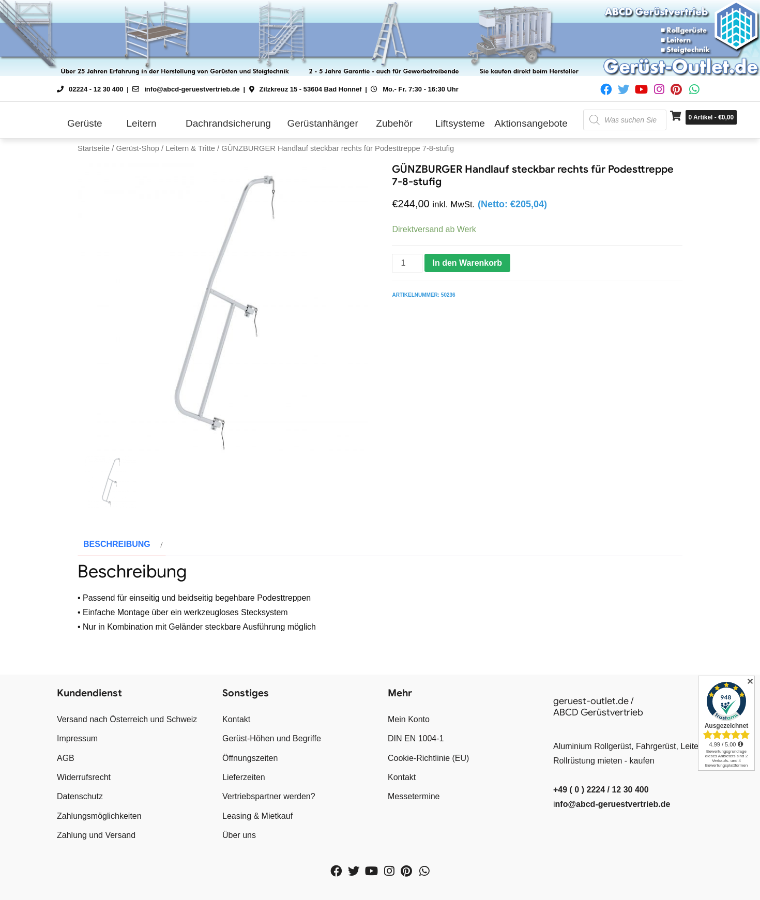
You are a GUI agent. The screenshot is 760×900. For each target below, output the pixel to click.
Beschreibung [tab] (116, 544)
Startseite (94, 148)
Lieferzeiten (243, 777)
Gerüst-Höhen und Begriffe (271, 738)
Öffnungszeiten (250, 758)
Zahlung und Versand (96, 835)
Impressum (77, 738)
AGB (65, 758)
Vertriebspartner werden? (268, 796)
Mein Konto (409, 719)
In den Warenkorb (468, 262)
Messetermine (413, 796)
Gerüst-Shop (137, 148)
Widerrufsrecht (84, 777)
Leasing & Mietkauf (257, 816)
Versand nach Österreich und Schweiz (127, 719)
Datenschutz (80, 796)
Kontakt (236, 719)
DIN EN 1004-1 (416, 738)
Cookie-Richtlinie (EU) (428, 758)
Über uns (239, 835)
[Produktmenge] (407, 263)
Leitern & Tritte (190, 148)
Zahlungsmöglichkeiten (99, 816)
